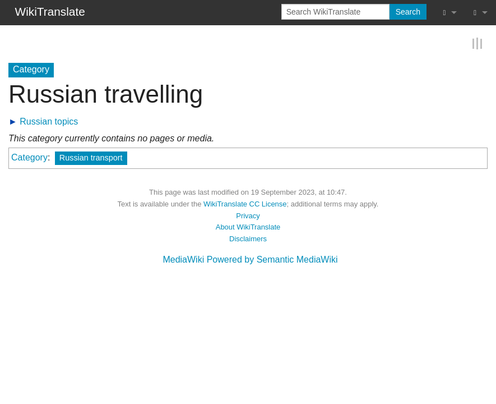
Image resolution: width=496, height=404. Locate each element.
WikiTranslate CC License (245, 204)
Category (29, 157)
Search (408, 11)
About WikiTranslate (248, 227)
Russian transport (91, 157)
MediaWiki (183, 259)
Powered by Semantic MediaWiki (272, 259)
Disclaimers (248, 239)
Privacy (247, 216)
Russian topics (49, 121)
